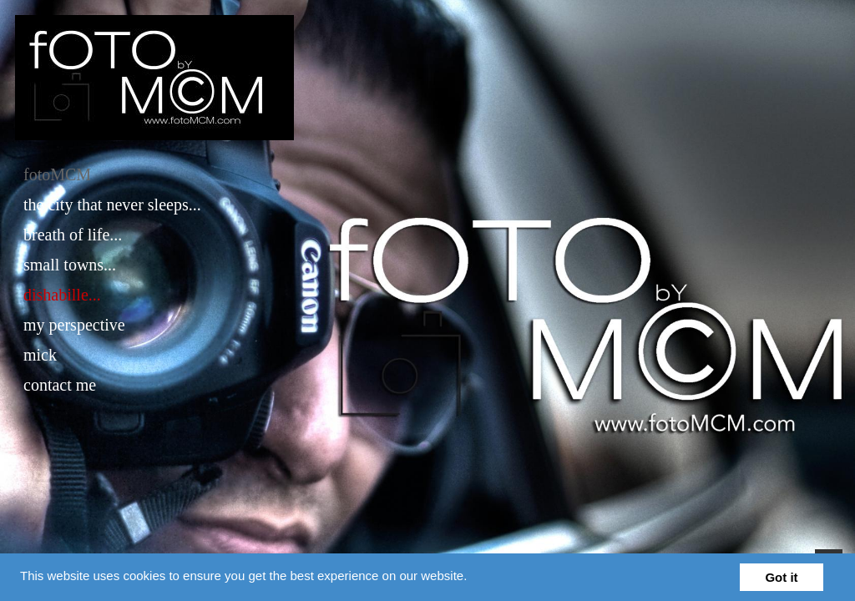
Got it (781, 577)
